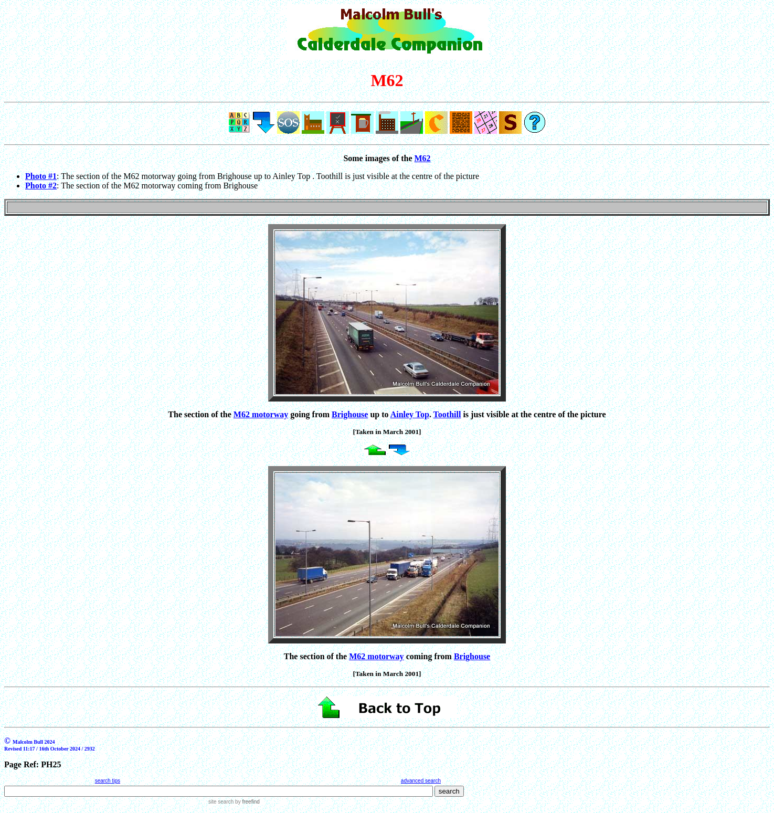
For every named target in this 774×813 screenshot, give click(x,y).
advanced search (421, 781)
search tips (107, 781)
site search (221, 802)
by (246, 802)
